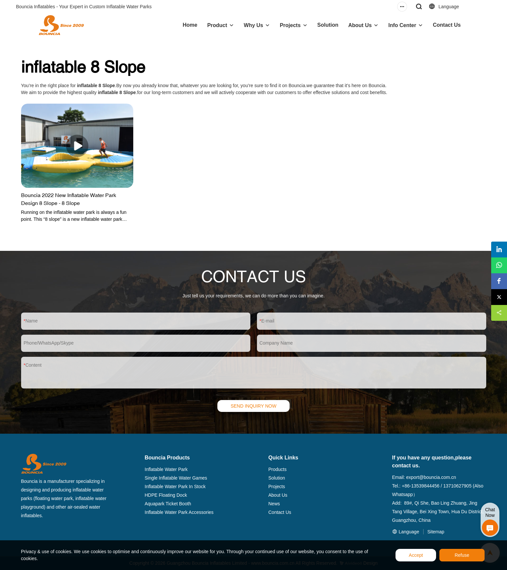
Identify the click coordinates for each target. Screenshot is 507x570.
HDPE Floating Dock (166, 495)
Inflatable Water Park (166, 469)
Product (217, 25)
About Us (360, 25)
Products (278, 469)
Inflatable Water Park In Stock (175, 486)
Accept (416, 555)
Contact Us (446, 25)
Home (190, 25)
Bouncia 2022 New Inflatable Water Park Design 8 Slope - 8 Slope (68, 199)
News (274, 503)
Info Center (402, 25)
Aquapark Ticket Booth (168, 503)
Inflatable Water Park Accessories (179, 512)
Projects (290, 25)
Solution (327, 25)
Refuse (462, 555)
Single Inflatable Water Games (176, 478)
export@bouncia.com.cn (431, 477)
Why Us (253, 25)
